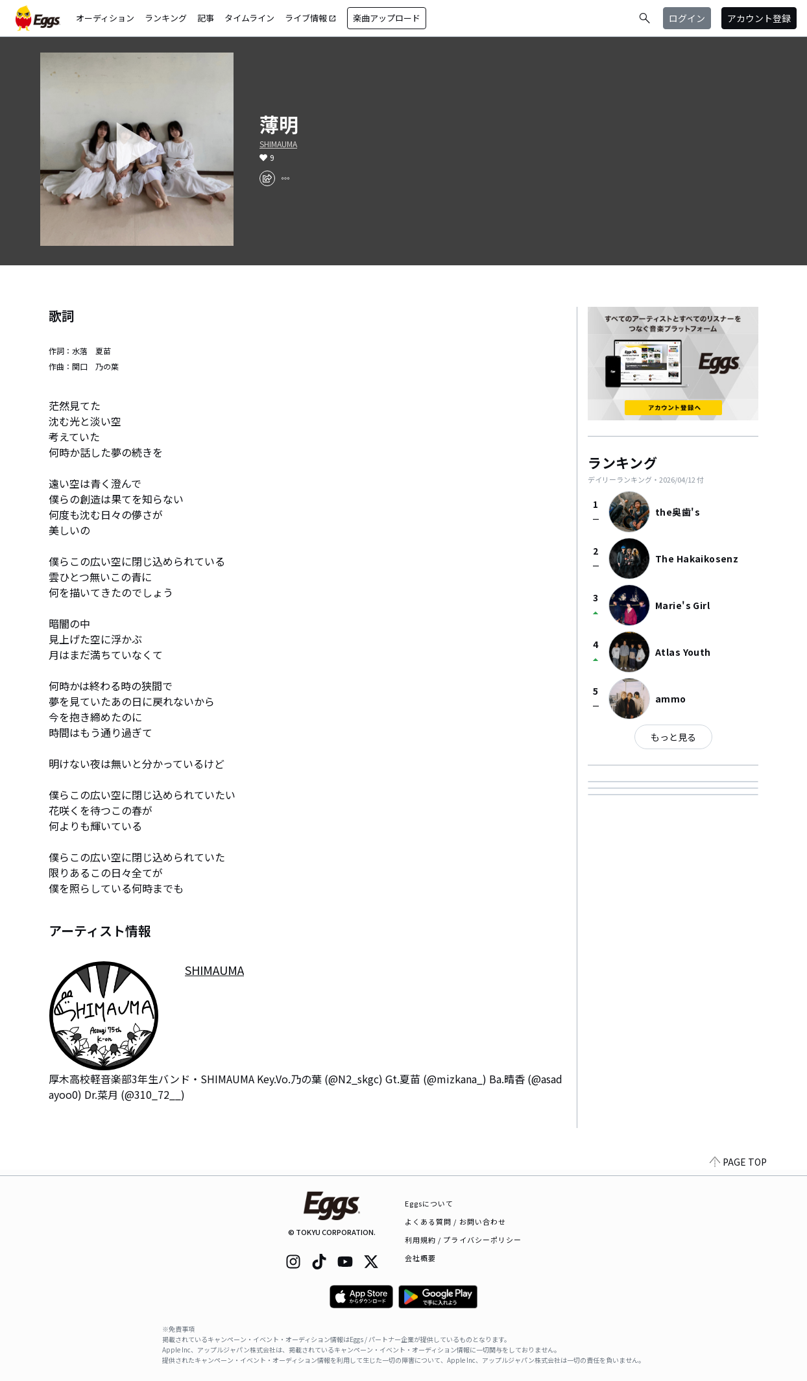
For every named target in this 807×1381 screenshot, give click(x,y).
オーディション (105, 18)
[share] (267, 178)
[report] (285, 178)
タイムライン (249, 18)
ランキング (166, 18)
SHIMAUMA (278, 144)
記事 (205, 18)
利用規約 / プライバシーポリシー (463, 1239)
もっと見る (673, 736)
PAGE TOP (738, 1167)
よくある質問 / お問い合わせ (456, 1221)
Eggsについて (429, 1203)
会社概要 (420, 1258)
